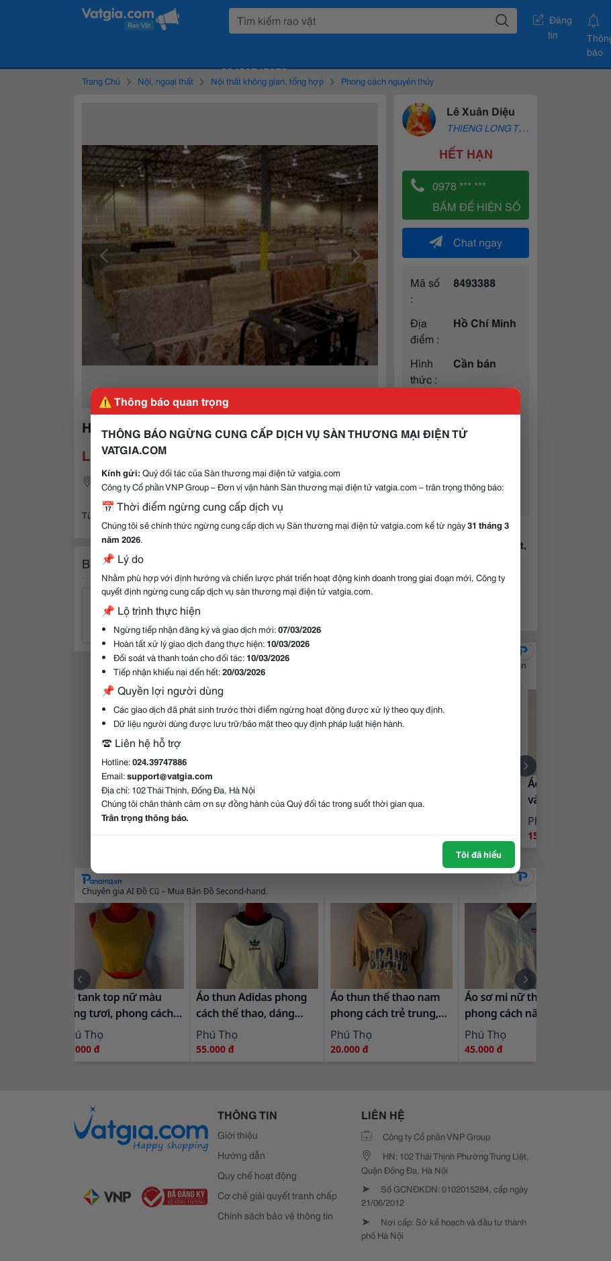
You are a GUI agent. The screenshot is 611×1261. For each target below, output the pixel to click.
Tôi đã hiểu (479, 854)
